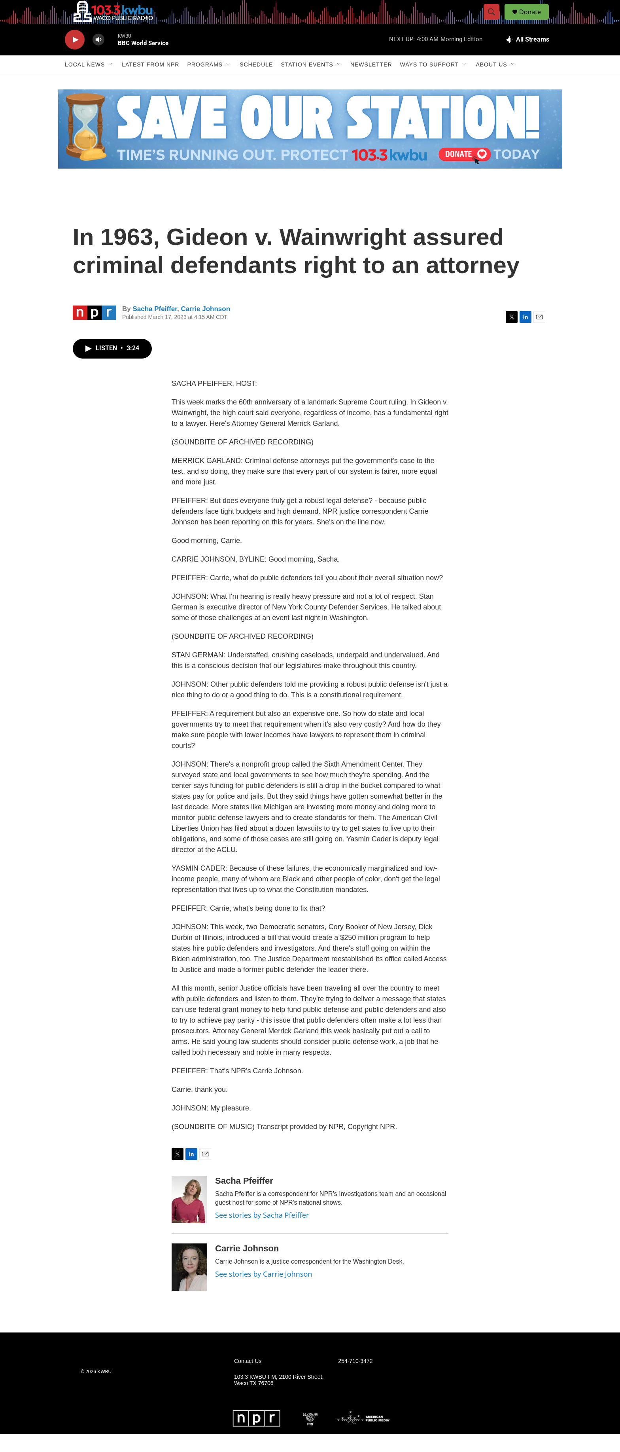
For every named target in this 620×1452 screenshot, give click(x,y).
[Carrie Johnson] (189, 1285)
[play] (74, 57)
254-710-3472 (355, 1379)
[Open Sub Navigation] (111, 82)
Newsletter (371, 82)
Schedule (256, 82)
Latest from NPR (150, 82)
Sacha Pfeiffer (154, 326)
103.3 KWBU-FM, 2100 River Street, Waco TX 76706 (278, 1398)
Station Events (307, 82)
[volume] (98, 57)
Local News (85, 82)
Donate (535, 21)
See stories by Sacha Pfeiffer (262, 1233)
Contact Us (247, 1379)
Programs (205, 82)
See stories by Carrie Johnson (263, 1291)
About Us (491, 82)
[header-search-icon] (495, 21)
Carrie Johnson (205, 326)
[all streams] (527, 57)
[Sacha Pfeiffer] (189, 1217)
